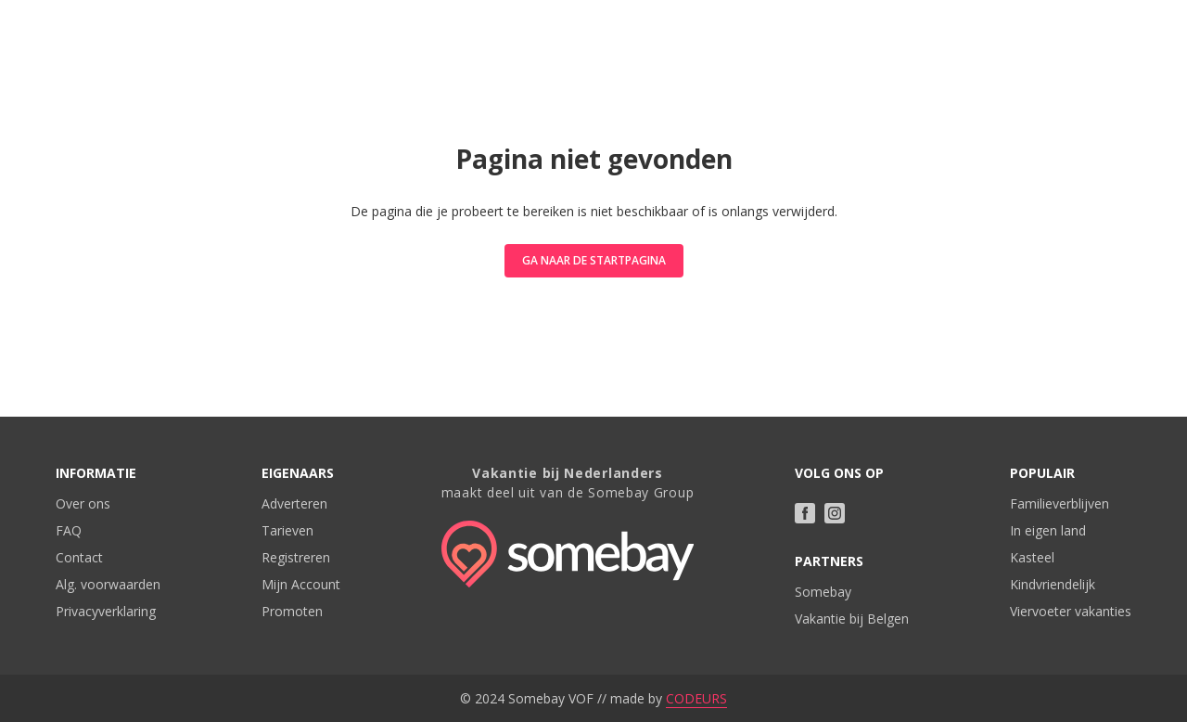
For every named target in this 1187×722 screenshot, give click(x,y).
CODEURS (696, 698)
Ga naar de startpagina (594, 260)
